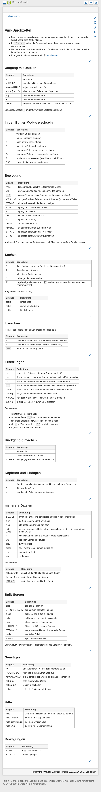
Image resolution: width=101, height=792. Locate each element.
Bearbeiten (83, 61)
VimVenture (52, 55)
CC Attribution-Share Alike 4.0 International (26, 784)
